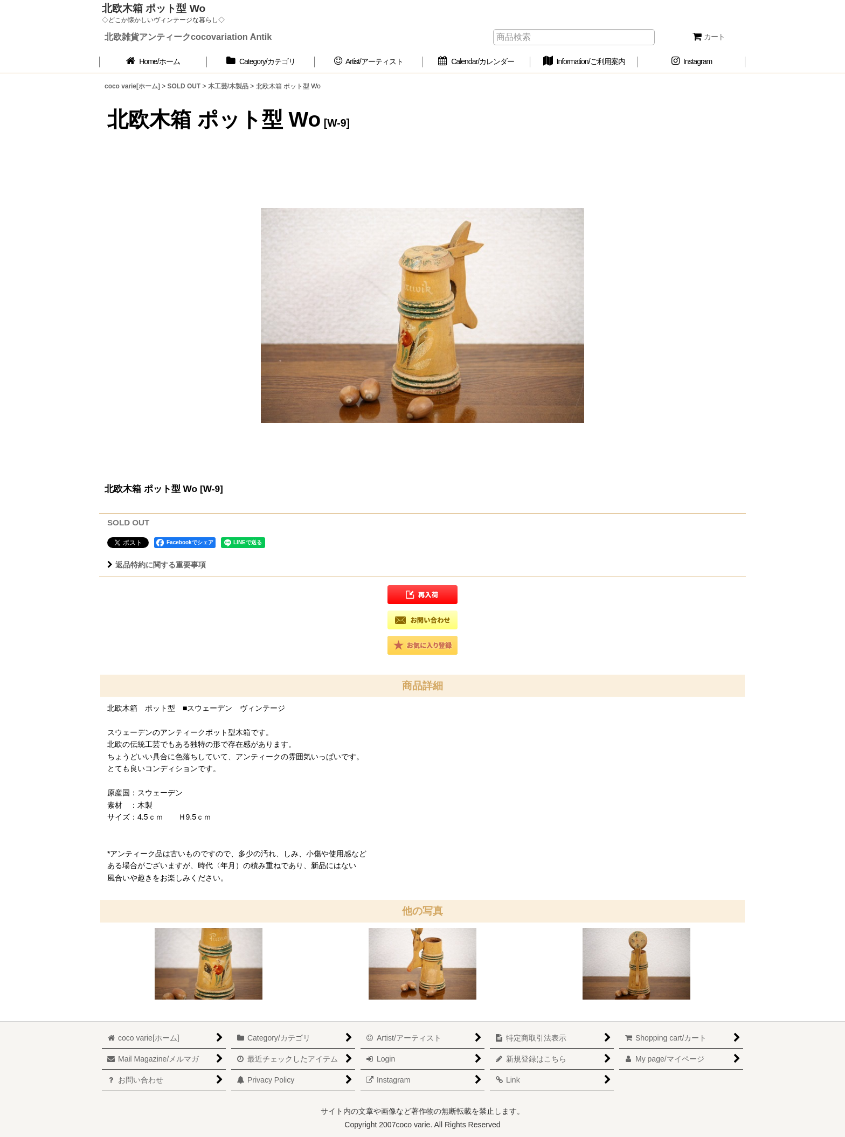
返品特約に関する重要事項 (156, 564)
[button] (422, 594)
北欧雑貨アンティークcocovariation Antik (188, 36)
